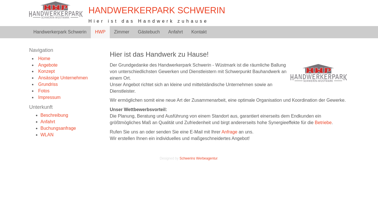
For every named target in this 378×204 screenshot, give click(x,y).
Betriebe (323, 122)
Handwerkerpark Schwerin (156, 10)
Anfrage (229, 131)
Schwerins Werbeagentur (198, 158)
